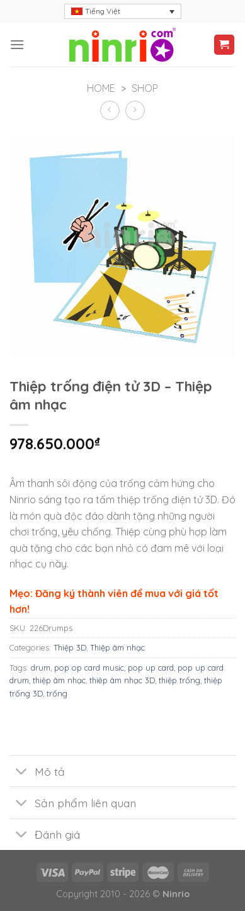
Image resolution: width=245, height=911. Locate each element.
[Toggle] (21, 772)
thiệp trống (179, 680)
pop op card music (89, 667)
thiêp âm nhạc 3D (122, 680)
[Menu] (17, 44)
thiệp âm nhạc (59, 680)
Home (101, 88)
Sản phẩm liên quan (72, 804)
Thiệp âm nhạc (117, 647)
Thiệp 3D (70, 647)
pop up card (151, 667)
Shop (145, 88)
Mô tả (37, 772)
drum (40, 667)
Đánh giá (44, 835)
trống (57, 693)
